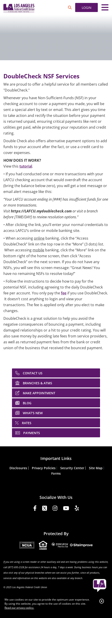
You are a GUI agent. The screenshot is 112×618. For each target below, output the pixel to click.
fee (63, 293)
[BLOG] (56, 402)
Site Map (96, 468)
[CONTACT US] (56, 373)
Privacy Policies (44, 468)
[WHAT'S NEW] (56, 412)
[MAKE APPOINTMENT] (56, 392)
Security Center (72, 468)
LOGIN (86, 7)
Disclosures (18, 468)
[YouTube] (66, 509)
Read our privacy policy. (19, 608)
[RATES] (56, 422)
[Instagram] (55, 509)
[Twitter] (44, 509)
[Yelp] (77, 509)
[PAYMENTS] (56, 432)
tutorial (25, 166)
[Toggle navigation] (105, 7)
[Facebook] (35, 509)
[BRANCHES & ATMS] (56, 382)
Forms (56, 473)
